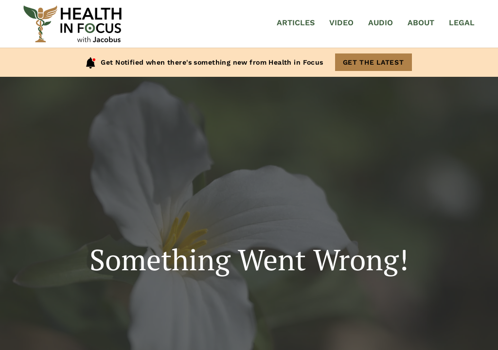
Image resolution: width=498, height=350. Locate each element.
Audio (380, 22)
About (421, 22)
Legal (462, 22)
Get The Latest (373, 62)
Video (341, 22)
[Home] (72, 23)
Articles (296, 22)
